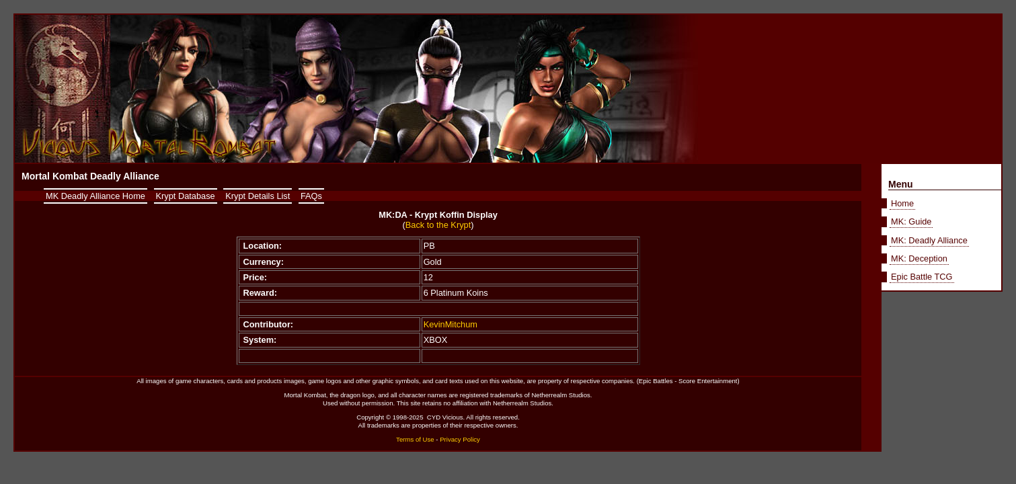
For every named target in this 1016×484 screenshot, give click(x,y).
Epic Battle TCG (922, 277)
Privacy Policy (460, 439)
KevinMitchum (450, 324)
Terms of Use (415, 439)
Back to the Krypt (438, 225)
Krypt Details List (257, 196)
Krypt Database (185, 196)
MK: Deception (919, 258)
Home (902, 203)
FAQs (311, 196)
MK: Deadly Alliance (929, 240)
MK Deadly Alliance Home (95, 196)
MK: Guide (911, 221)
